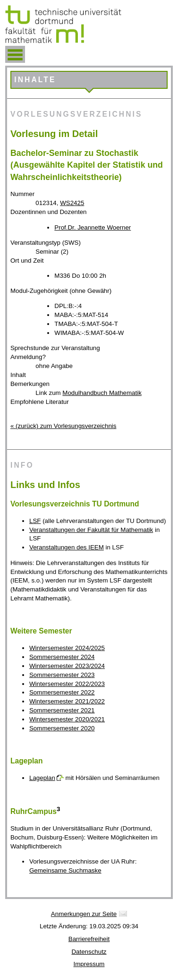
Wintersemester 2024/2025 (67, 647)
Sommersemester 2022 (62, 692)
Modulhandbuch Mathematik (101, 392)
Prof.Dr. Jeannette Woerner (92, 227)
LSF (35, 520)
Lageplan (42, 777)
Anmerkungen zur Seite (84, 913)
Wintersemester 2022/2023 (67, 683)
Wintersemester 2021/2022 (67, 701)
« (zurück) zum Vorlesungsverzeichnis (63, 425)
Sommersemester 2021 (62, 710)
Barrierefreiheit (89, 938)
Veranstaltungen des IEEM (66, 547)
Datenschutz (88, 951)
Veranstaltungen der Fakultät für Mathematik (91, 529)
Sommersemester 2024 (62, 656)
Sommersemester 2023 (62, 674)
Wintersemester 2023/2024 (67, 665)
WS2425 (72, 202)
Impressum (89, 963)
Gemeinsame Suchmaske (65, 870)
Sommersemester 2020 (62, 728)
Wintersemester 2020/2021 (67, 719)
